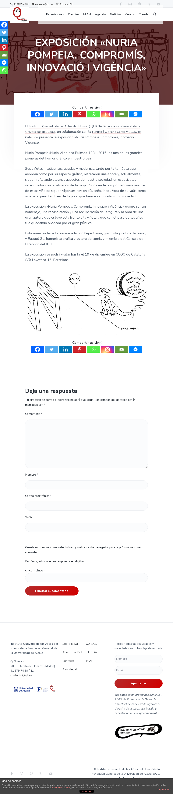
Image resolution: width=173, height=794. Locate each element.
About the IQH (72, 658)
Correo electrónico (38, 501)
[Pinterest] (79, 119)
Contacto (68, 666)
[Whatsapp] (93, 119)
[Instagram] (107, 119)
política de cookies (60, 787)
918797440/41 (19, 4)
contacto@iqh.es (42, 4)
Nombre (31, 480)
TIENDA (91, 658)
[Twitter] (51, 119)
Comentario (33, 419)
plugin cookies (164, 789)
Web (28, 523)
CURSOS (91, 649)
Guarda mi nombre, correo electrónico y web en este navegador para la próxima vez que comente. (83, 555)
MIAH (90, 666)
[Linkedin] (65, 119)
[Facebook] (37, 119)
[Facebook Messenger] (135, 119)
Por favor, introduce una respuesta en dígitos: (55, 567)
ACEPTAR (86, 791)
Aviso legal (69, 675)
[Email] (121, 119)
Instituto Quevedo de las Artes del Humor (62, 131)
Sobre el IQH (64, 4)
